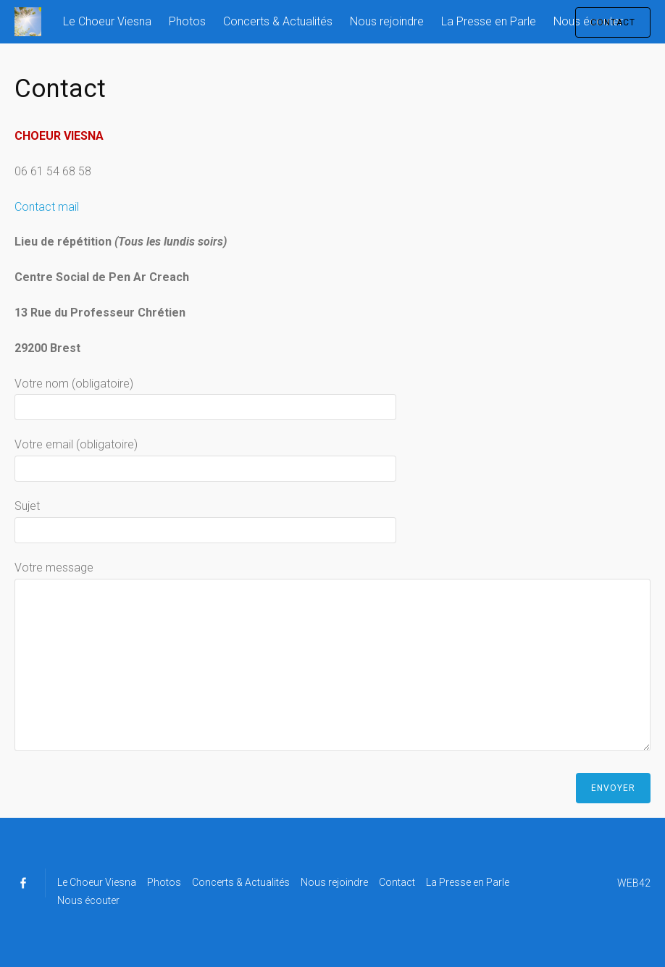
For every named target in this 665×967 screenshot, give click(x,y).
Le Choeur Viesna (107, 21)
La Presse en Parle (488, 21)
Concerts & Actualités (277, 21)
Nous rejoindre (387, 21)
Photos (187, 21)
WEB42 (634, 883)
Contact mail (46, 207)
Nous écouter (88, 900)
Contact (397, 882)
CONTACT (612, 22)
